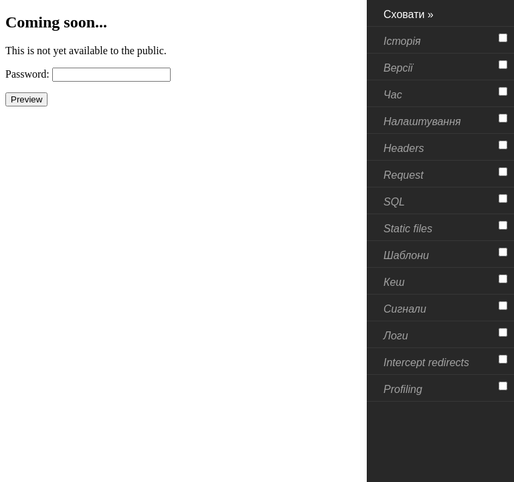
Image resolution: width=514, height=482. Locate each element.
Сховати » (408, 14)
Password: (27, 74)
